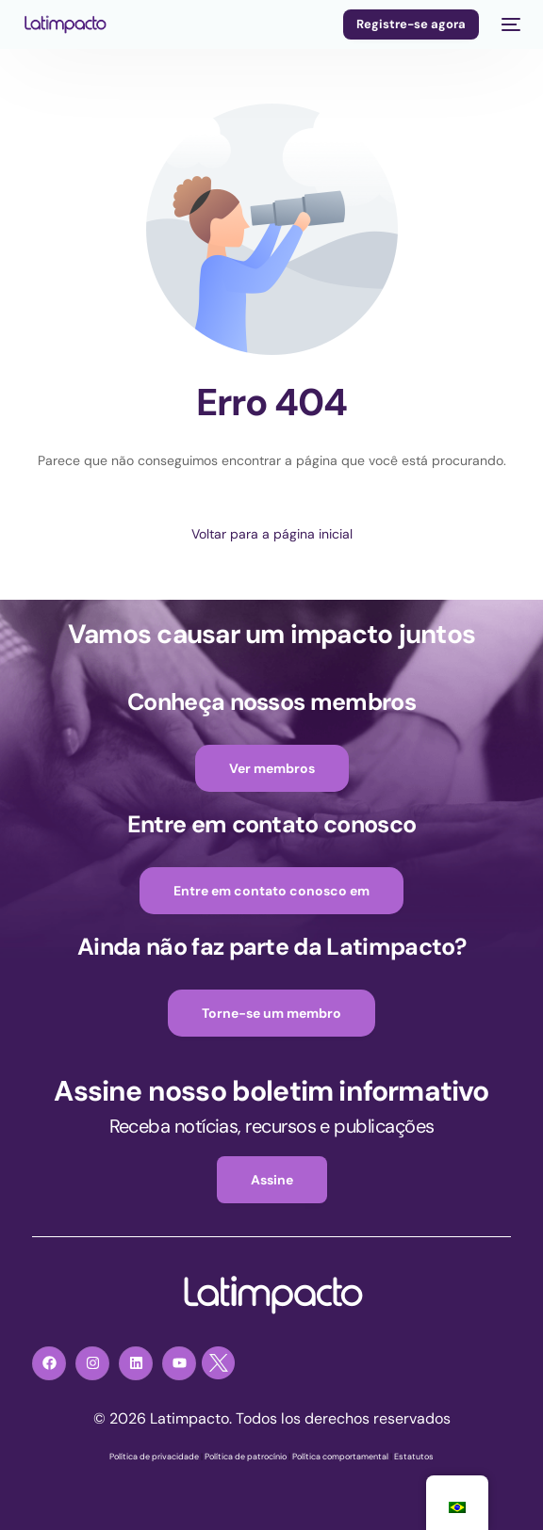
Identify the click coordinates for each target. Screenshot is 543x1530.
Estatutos (414, 1456)
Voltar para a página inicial (272, 533)
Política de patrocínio (246, 1456)
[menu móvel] (509, 24)
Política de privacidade (154, 1456)
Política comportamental (340, 1456)
